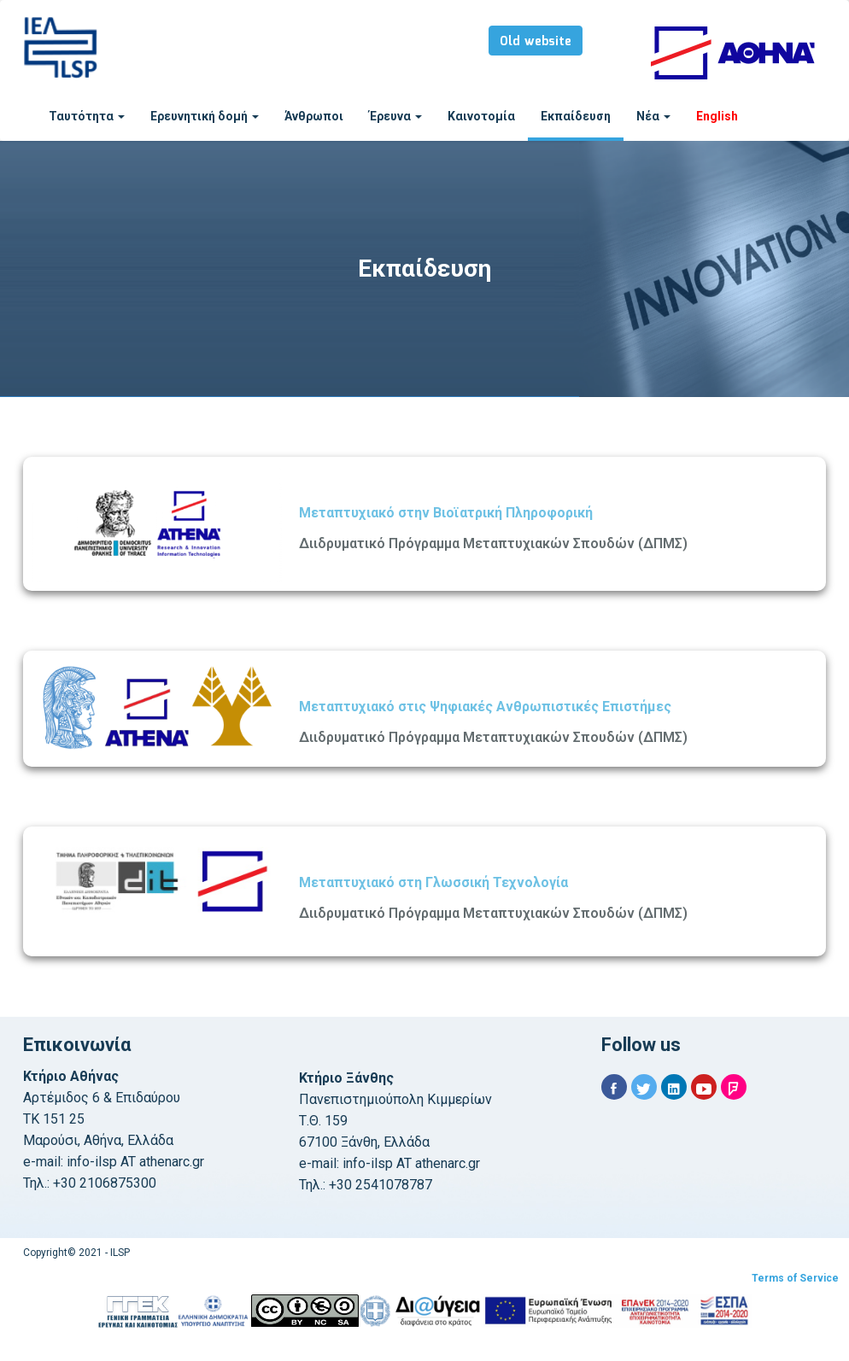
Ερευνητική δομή (204, 116)
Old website (535, 41)
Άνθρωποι (313, 116)
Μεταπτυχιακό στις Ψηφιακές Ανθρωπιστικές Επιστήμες (485, 706)
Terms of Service (795, 1278)
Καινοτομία (481, 116)
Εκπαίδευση (576, 116)
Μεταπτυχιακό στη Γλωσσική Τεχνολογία (433, 882)
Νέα (653, 116)
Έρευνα (395, 116)
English (717, 116)
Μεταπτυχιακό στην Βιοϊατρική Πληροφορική (446, 513)
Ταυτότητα (87, 116)
